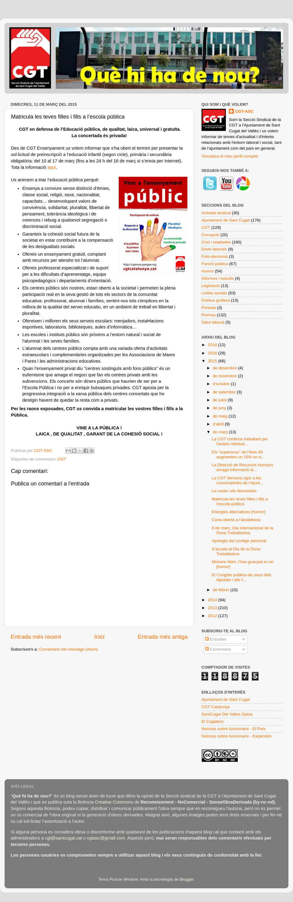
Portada (208, 307)
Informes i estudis (217, 278)
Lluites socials (214, 293)
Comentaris (218, 649)
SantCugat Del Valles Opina (226, 714)
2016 (213, 353)
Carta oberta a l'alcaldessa (236, 519)
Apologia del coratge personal (239, 540)
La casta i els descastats (234, 490)
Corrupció (210, 235)
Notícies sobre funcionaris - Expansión (236, 736)
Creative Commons (114, 802)
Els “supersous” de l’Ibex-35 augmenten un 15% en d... (238, 454)
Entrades (215, 639)
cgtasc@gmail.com (106, 838)
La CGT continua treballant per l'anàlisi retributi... (240, 441)
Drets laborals (214, 249)
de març (221, 432)
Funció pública (214, 263)
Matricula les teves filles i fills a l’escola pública (240, 501)
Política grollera (215, 300)
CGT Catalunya (215, 707)
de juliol (220, 400)
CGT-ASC (244, 111)
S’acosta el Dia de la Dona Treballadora (236, 551)
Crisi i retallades (216, 242)
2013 (213, 607)
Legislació (210, 285)
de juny (220, 408)
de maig (221, 416)
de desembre (225, 368)
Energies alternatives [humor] (239, 512)
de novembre (225, 376)
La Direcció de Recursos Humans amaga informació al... (242, 467)
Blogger (186, 879)
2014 (213, 600)
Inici (99, 637)
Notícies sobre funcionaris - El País (233, 728)
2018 (213, 345)
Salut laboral (212, 322)
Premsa (208, 315)
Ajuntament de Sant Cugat (225, 220)
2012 (213, 615)
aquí (51, 167)
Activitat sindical (216, 213)
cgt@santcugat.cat (63, 838)
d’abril (219, 424)
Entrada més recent (36, 637)
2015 (213, 361)
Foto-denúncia (214, 256)
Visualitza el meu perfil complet (229, 156)
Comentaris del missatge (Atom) (68, 649)
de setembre (225, 392)
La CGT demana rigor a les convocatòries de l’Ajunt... (237, 480)
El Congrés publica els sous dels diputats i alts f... (241, 577)
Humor (207, 271)
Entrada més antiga (163, 637)
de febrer (221, 590)
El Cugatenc (212, 721)
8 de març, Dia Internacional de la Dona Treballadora (242, 530)
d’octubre (222, 384)
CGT (61, 459)
